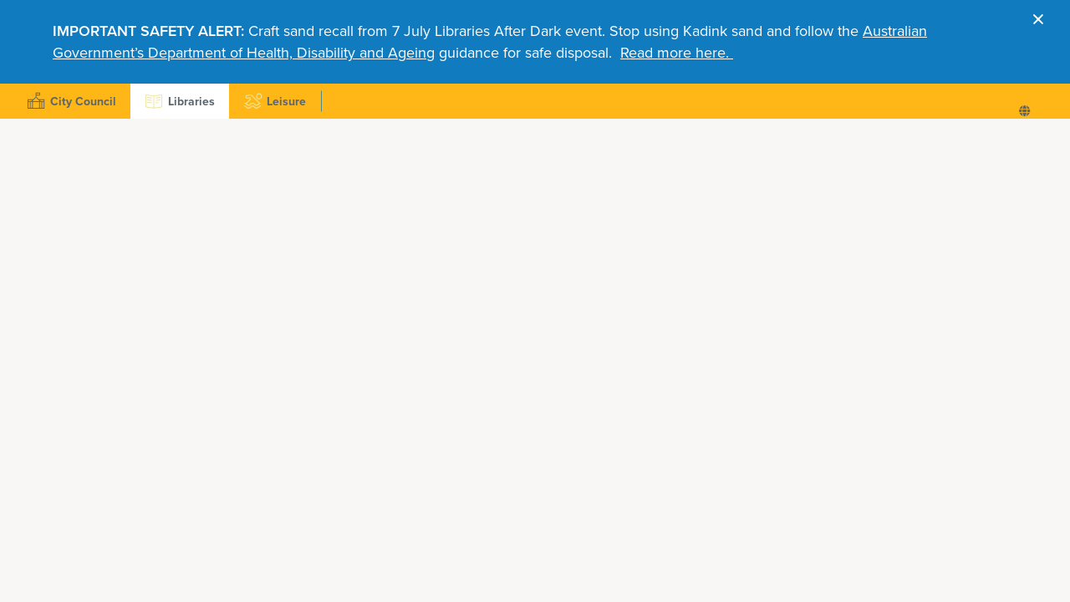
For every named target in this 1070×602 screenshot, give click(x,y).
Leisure (273, 101)
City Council (69, 101)
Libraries (178, 101)
